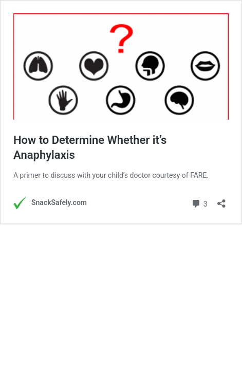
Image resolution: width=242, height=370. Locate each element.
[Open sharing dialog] (221, 200)
